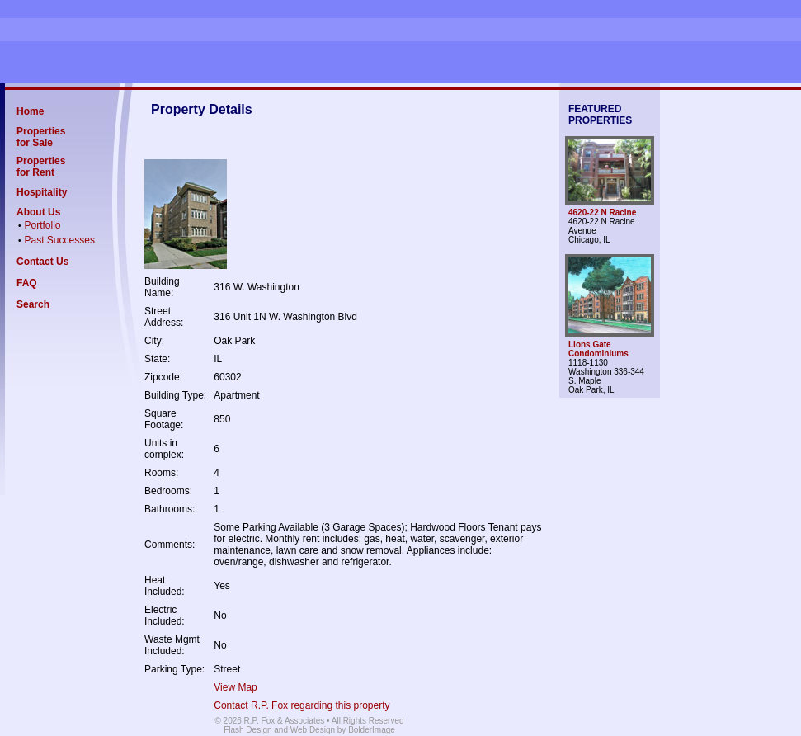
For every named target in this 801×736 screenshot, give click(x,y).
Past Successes (60, 240)
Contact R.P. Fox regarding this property (301, 705)
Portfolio (43, 225)
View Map (235, 687)
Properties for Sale (40, 137)
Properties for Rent (40, 166)
